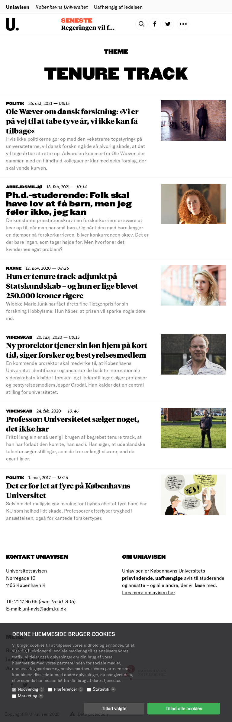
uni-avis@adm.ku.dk (44, 608)
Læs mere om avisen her (148, 592)
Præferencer (68, 689)
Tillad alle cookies (184, 708)
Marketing (31, 695)
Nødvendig (31, 689)
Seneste (76, 20)
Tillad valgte (114, 708)
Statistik (104, 689)
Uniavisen (17, 7)
